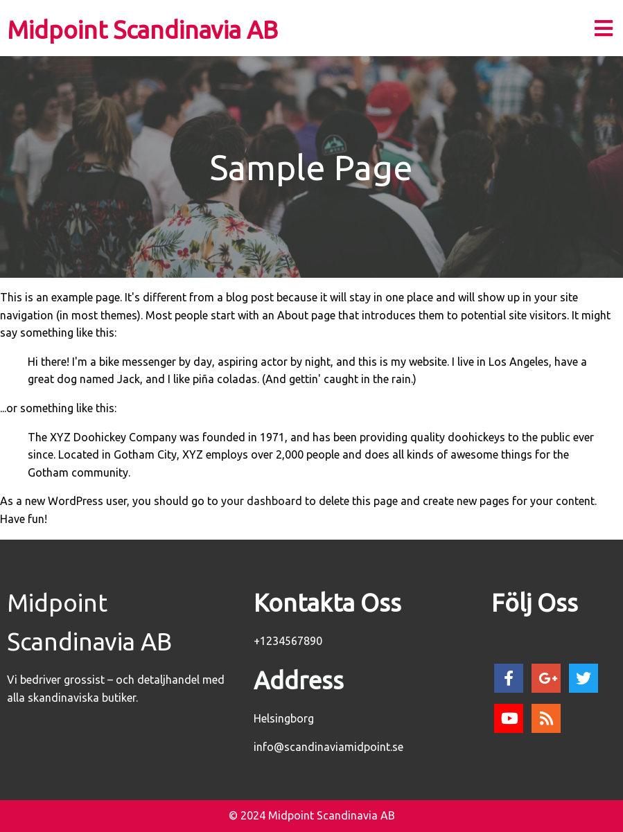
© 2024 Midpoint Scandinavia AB (312, 815)
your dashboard (261, 501)
